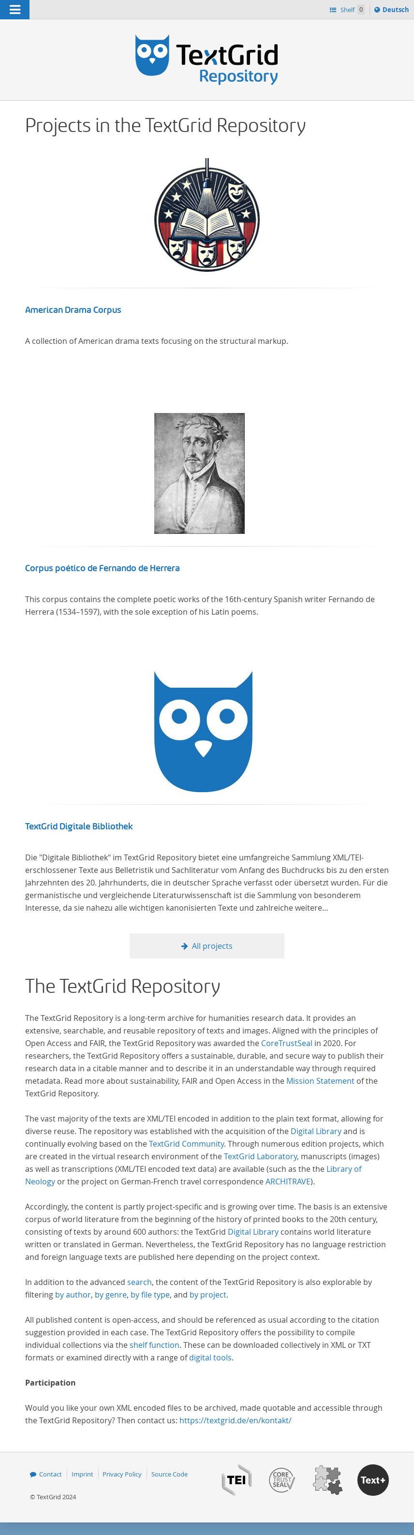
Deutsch (397, 11)
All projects (212, 946)
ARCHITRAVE (288, 1181)
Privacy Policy (122, 1474)
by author (73, 1294)
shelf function (154, 1345)
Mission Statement (320, 1081)
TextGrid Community (186, 1143)
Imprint (82, 1474)
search (139, 1282)
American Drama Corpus (73, 310)
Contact (50, 1474)
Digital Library (316, 1131)
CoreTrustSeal (286, 1043)
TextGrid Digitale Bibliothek (79, 826)
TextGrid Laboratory (260, 1156)
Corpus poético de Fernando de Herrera (102, 568)
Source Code (169, 1474)
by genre (111, 1294)
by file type (150, 1294)
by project (208, 1294)
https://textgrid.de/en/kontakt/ (235, 1420)
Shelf (352, 9)
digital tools (210, 1357)
